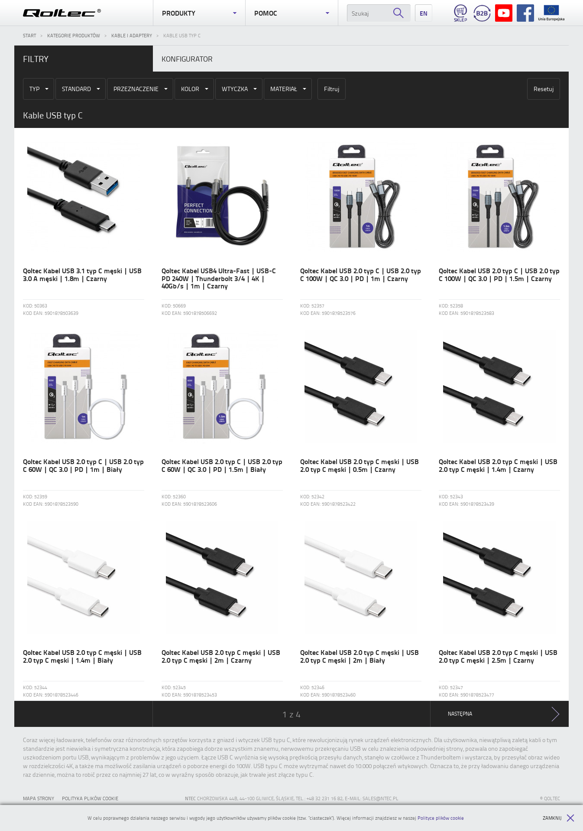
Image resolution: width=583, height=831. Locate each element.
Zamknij (558, 818)
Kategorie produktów (73, 35)
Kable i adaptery (131, 35)
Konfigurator (187, 58)
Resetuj (544, 89)
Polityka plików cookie (90, 798)
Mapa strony (38, 798)
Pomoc (291, 13)
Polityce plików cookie (441, 818)
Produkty (199, 13)
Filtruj (331, 89)
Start (29, 35)
